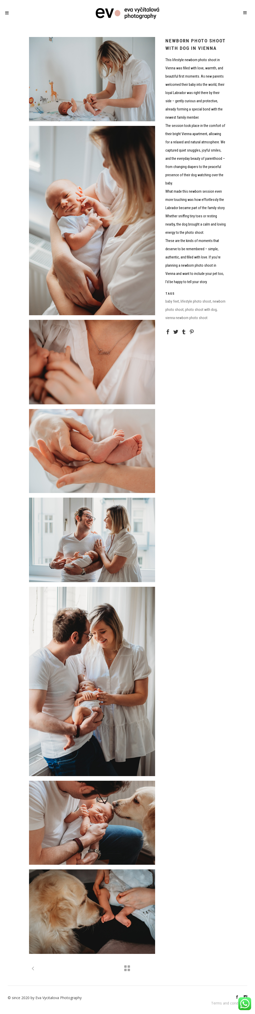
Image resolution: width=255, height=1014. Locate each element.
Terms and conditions (229, 1003)
